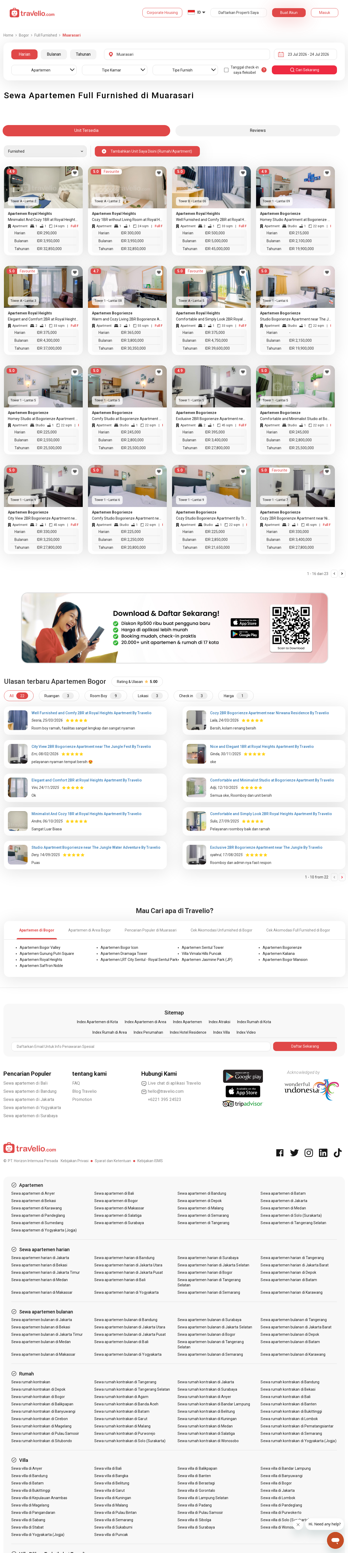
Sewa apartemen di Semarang (203, 1215)
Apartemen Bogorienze (282, 947)
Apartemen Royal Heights (41, 959)
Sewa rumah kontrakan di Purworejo (124, 1433)
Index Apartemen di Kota (97, 1022)
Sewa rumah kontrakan (30, 1382)
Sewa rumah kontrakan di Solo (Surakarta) (129, 1441)
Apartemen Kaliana (279, 953)
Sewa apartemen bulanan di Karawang (293, 1354)
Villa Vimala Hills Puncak (201, 953)
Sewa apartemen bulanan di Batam (290, 1342)
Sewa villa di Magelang (30, 1505)
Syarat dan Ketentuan (113, 1161)
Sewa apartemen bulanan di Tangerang (294, 1320)
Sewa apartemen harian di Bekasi (39, 1265)
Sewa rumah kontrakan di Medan (205, 1426)
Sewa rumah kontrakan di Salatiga (206, 1433)
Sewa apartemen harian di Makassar (42, 1292)
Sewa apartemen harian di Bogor (205, 1272)
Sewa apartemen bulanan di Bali (121, 1342)
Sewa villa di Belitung (111, 1483)
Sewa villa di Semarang (113, 1520)
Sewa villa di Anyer (27, 1468)
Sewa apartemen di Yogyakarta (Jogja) (44, 1230)
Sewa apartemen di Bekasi (33, 1201)
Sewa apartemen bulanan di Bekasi (40, 1327)
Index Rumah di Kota (254, 1022)
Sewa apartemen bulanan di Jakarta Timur (47, 1334)
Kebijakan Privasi (75, 1161)
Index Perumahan (148, 1032)
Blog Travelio (84, 1091)
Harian (24, 54)
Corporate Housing (162, 13)
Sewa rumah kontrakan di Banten (288, 1404)
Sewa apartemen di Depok (200, 1201)
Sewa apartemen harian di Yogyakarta (126, 1292)
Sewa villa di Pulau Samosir (200, 1512)
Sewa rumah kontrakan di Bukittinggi (291, 1411)
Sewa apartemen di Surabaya (30, 1115)
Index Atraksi (219, 1022)
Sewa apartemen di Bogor (116, 1201)
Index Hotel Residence (188, 1032)
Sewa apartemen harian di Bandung (124, 1258)
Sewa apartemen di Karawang (36, 1208)
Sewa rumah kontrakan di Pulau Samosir (45, 1433)
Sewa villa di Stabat (27, 1527)
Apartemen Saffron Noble (41, 966)
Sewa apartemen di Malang (201, 1208)
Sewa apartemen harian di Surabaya (208, 1258)
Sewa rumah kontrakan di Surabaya (207, 1389)
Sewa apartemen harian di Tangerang (292, 1258)
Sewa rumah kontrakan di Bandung (290, 1382)
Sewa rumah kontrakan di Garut (120, 1419)
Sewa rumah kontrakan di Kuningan (207, 1419)
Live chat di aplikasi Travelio (171, 1083)
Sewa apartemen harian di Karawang (292, 1292)
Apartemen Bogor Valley (40, 947)
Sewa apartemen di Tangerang (203, 1223)
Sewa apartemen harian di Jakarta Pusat (128, 1272)
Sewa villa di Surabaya (196, 1527)
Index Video (246, 1032)
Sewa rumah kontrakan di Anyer (204, 1397)
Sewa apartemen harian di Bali (119, 1280)
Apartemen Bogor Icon (119, 947)
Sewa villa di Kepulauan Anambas (39, 1498)
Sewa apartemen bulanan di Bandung (125, 1320)
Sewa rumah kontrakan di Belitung (206, 1411)
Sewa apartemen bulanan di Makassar (43, 1354)
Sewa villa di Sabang (28, 1520)
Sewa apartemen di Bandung (30, 1091)
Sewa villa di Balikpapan (197, 1468)
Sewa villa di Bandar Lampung (285, 1468)
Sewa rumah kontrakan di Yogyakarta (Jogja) (298, 1441)
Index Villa (221, 1032)
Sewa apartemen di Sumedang (37, 1223)
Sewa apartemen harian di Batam (289, 1280)
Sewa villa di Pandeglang (281, 1505)
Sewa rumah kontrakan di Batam (121, 1411)
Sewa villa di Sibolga (194, 1520)
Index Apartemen (187, 1022)
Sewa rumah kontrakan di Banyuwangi (43, 1411)
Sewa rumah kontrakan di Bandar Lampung (214, 1404)
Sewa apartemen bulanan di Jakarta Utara (129, 1327)
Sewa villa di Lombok (278, 1498)
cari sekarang (304, 70)
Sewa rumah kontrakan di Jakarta (206, 1382)
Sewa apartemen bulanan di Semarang (210, 1354)
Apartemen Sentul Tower (203, 947)
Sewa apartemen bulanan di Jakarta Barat (296, 1327)
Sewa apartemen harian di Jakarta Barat (295, 1265)
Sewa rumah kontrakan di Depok (38, 1389)
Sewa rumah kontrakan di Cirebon (39, 1419)
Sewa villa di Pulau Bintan (115, 1512)
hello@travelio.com (162, 1091)
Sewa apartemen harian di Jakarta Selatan (213, 1265)
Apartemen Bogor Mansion (285, 959)
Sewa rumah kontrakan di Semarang (291, 1433)
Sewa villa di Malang (111, 1505)
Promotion (82, 1099)
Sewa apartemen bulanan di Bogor (207, 1334)
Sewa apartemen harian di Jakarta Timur (45, 1272)
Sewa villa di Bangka (111, 1476)
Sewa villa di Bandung (29, 1476)
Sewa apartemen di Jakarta (28, 1099)
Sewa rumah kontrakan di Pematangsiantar (297, 1426)
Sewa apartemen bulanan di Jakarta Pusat (130, 1334)
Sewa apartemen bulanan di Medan (41, 1342)
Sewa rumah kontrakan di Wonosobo (208, 1441)
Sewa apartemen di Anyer (33, 1193)
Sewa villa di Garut (109, 1490)
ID (199, 12)
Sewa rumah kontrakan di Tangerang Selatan (132, 1389)
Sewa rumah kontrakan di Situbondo (41, 1441)
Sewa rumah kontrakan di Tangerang (125, 1382)
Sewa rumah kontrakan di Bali (285, 1397)
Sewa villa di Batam (27, 1483)
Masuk (324, 13)
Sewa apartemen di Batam (283, 1193)
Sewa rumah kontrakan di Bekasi (288, 1389)
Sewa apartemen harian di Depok (288, 1272)
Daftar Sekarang (305, 1046)
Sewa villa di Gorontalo (196, 1490)
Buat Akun (289, 13)
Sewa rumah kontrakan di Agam (121, 1397)
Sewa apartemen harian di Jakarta (40, 1258)
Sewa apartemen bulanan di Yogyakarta (128, 1354)
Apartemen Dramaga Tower (124, 953)
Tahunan (83, 54)
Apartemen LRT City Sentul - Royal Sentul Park (139, 959)
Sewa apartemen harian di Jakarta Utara (128, 1265)
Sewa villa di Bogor (276, 1483)
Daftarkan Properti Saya (239, 13)
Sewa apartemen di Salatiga (118, 1215)
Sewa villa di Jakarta (278, 1490)
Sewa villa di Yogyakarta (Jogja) (38, 1535)
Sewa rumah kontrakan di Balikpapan (42, 1404)
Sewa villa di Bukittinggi (30, 1490)
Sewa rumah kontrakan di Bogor (38, 1397)
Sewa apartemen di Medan (283, 1208)
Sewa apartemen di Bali (25, 1083)
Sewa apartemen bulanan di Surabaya (210, 1320)
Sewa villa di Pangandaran (33, 1512)
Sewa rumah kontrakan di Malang (122, 1426)
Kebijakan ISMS (150, 1161)
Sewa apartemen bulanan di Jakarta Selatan (215, 1327)
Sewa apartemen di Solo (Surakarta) (291, 1215)
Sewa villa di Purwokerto (281, 1512)
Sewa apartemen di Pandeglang (38, 1215)
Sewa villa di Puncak (111, 1535)
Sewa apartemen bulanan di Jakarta (41, 1320)
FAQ (76, 1083)
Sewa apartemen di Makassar (119, 1208)
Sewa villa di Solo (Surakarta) (285, 1520)
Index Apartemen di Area (145, 1022)
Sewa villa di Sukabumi (113, 1527)
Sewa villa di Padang (195, 1505)
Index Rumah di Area (109, 1032)
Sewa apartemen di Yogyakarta (32, 1107)
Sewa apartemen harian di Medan (39, 1280)
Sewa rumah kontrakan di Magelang (41, 1426)
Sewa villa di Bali (108, 1468)
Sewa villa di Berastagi (196, 1483)
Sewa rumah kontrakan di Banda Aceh (126, 1404)
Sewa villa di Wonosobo (280, 1527)
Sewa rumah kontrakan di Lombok (289, 1419)
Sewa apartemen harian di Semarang (209, 1292)
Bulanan (54, 54)
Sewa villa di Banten (194, 1476)
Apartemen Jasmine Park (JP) (207, 959)
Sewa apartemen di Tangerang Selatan (293, 1223)
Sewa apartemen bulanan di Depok (290, 1334)
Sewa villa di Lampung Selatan (203, 1498)
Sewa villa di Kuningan (112, 1498)
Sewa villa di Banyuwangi (281, 1476)
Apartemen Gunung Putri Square (47, 953)
